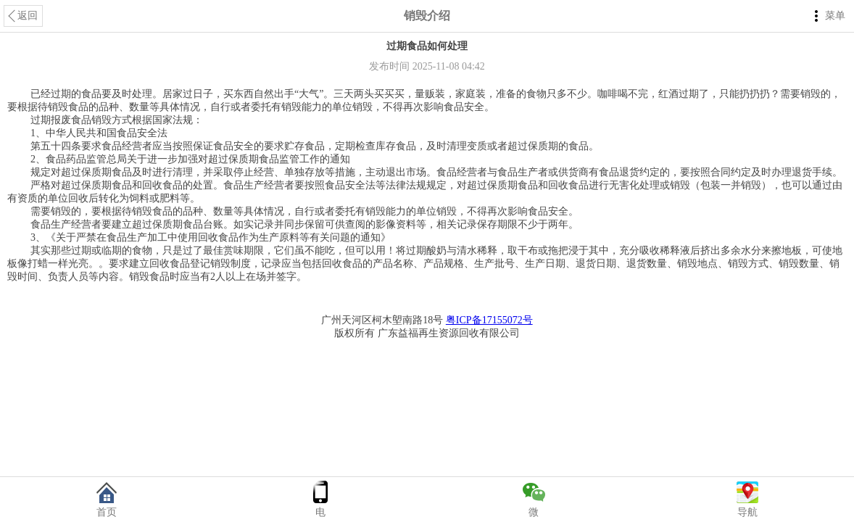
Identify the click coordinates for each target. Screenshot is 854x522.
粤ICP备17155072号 (489, 320)
